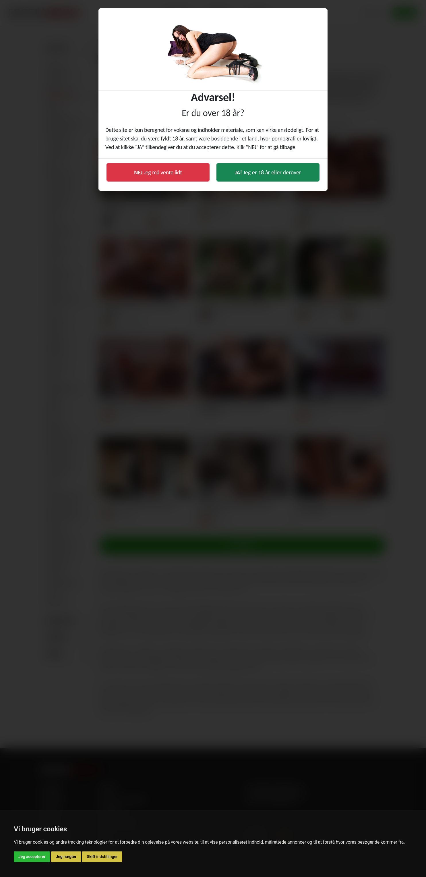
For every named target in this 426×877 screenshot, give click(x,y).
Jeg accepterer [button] (31, 856)
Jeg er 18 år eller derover (268, 172)
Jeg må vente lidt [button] (158, 172)
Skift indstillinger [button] (102, 856)
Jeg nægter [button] (66, 856)
